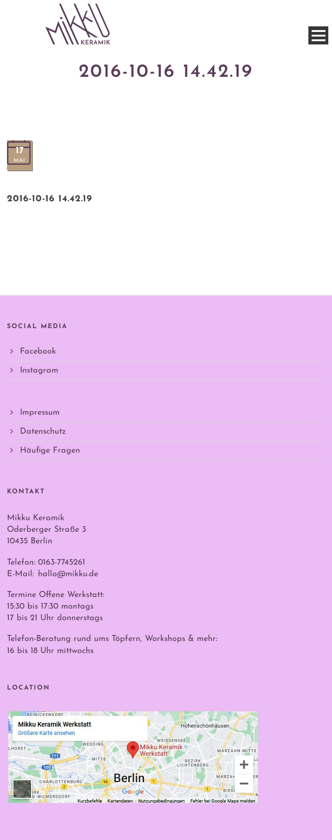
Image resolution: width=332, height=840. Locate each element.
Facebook (38, 351)
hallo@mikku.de (68, 574)
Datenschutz (43, 431)
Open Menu (318, 35)
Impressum (40, 412)
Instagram (39, 370)
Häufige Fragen (50, 450)
